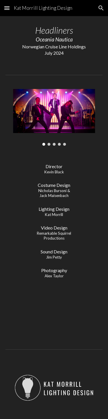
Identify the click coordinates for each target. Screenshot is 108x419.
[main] (54, 40)
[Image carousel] (54, 117)
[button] (7, 8)
